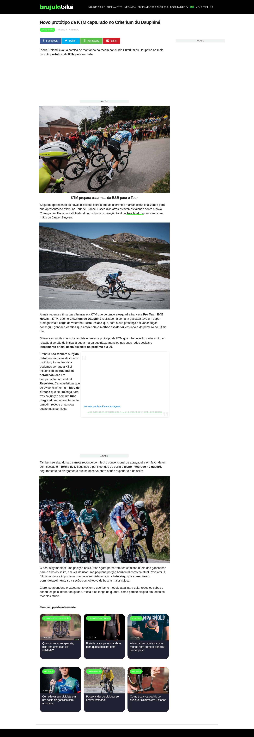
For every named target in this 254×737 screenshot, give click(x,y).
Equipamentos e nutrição (153, 7)
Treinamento (114, 7)
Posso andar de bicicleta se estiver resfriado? (102, 694)
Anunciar (104, 101)
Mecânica (130, 7)
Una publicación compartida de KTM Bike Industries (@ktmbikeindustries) (125, 409)
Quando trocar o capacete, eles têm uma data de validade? (58, 643)
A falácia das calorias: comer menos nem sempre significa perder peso (147, 643)
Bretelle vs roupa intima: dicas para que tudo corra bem (103, 641)
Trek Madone (135, 212)
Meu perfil (202, 7)
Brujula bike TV (179, 7)
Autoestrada (47, 30)
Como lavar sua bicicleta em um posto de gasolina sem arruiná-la (59, 696)
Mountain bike (96, 7)
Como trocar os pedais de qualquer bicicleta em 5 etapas (148, 694)
